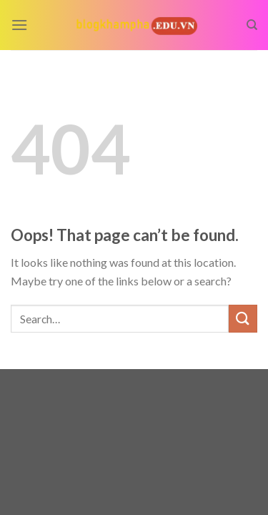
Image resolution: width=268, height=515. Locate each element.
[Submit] (243, 319)
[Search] (252, 25)
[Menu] (19, 24)
